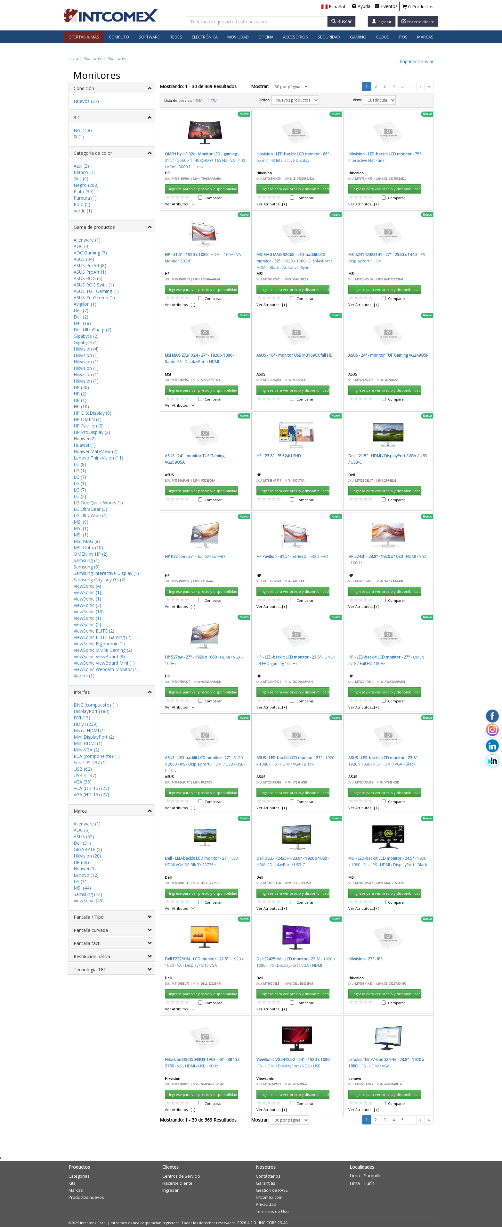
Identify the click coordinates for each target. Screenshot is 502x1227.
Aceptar (288, 375)
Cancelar (318, 375)
